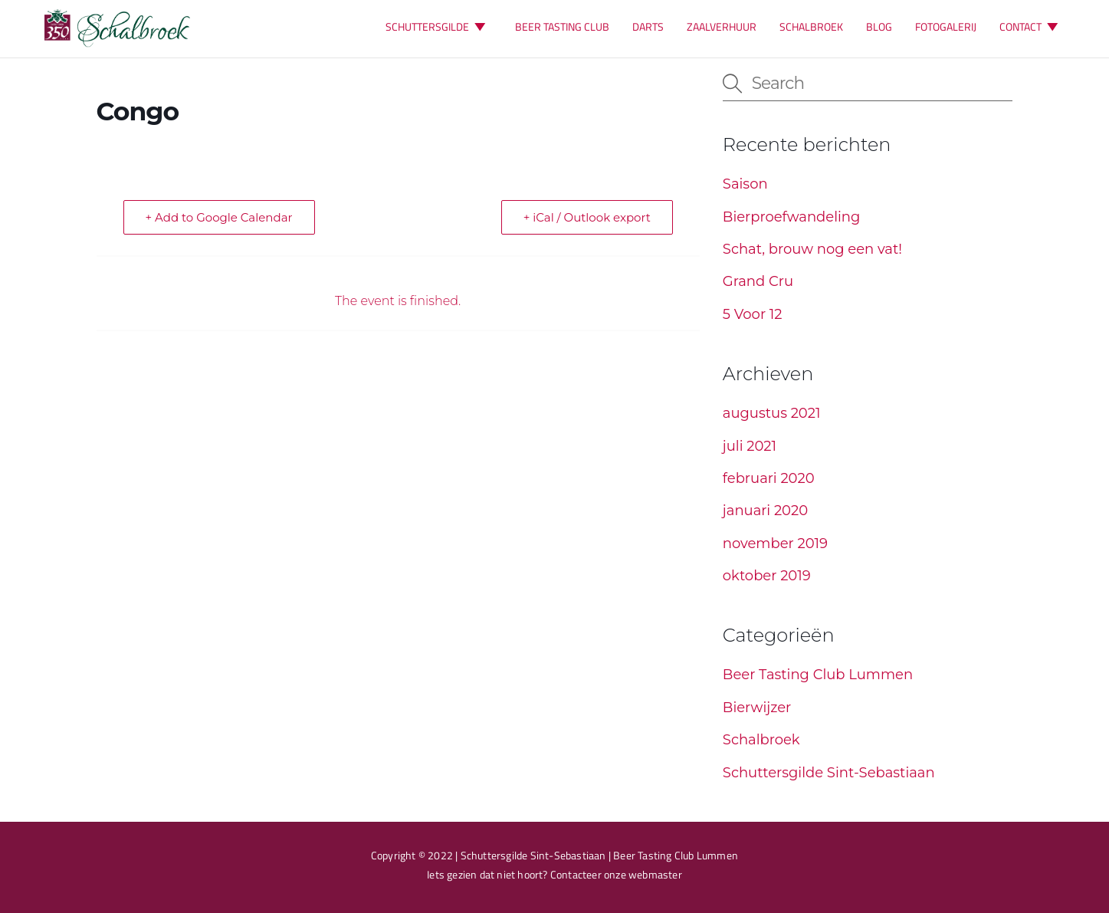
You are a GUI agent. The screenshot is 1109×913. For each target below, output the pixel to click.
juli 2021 (749, 446)
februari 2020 (769, 478)
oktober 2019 (767, 575)
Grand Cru (758, 281)
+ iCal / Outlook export (587, 217)
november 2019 (775, 543)
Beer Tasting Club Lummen (818, 674)
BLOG (879, 26)
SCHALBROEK (811, 26)
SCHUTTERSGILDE (439, 26)
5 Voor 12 (753, 314)
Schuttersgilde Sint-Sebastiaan (829, 772)
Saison (745, 184)
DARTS (648, 26)
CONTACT (1032, 26)
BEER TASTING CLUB (562, 26)
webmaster (655, 874)
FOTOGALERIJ (945, 26)
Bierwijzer (757, 707)
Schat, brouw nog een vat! (812, 249)
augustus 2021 (772, 413)
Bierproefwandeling (792, 217)
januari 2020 (765, 510)
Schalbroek (761, 739)
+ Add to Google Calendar (219, 217)
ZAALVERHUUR (721, 26)
